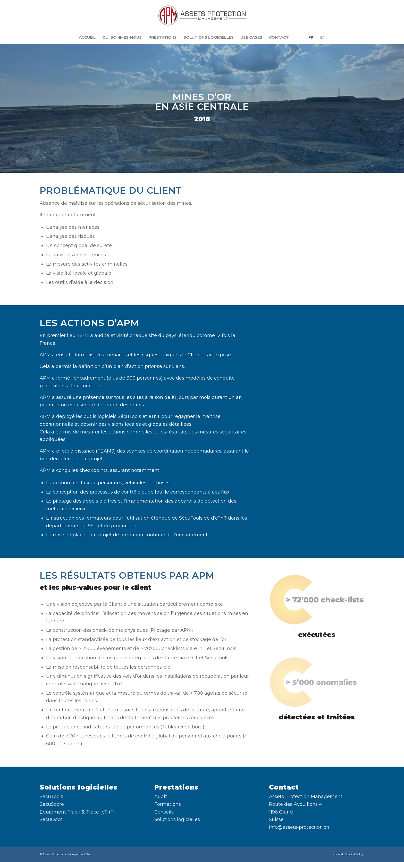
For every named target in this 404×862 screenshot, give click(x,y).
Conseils (164, 812)
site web (338, 854)
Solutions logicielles (177, 819)
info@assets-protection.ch (299, 827)
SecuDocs (51, 819)
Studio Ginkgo (354, 854)
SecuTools (51, 796)
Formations (167, 804)
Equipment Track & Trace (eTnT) (77, 812)
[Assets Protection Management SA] (202, 15)
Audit (160, 796)
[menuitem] (87, 37)
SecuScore (52, 804)
